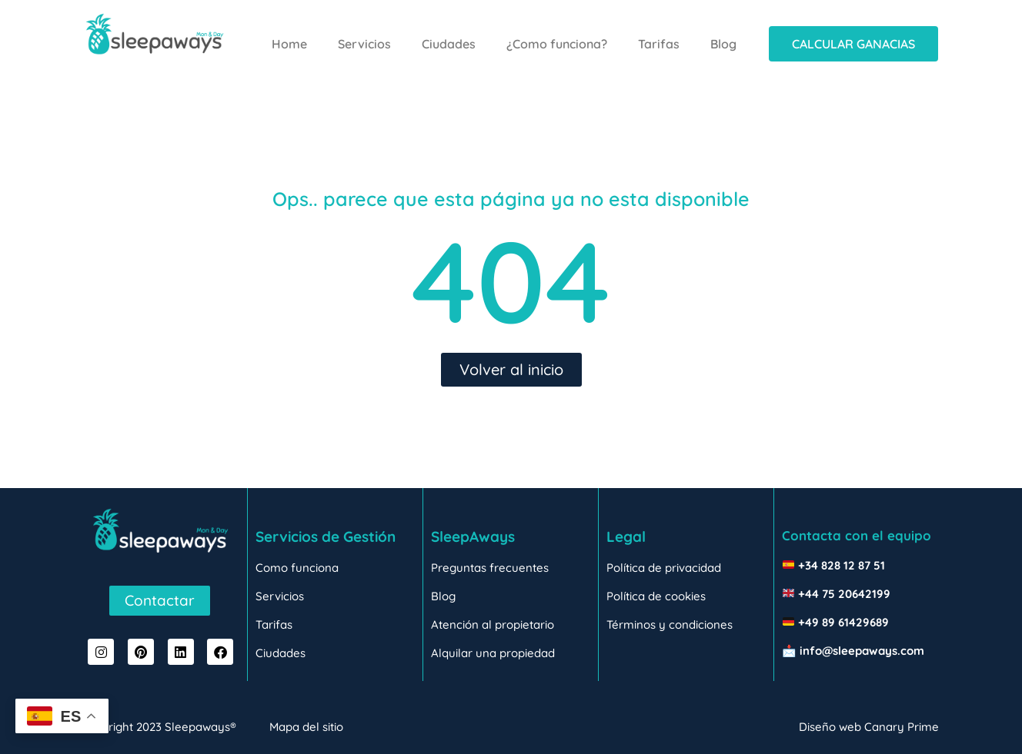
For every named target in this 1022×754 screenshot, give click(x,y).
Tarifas (659, 43)
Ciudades (449, 43)
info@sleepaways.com (862, 650)
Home (289, 43)
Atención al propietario (492, 624)
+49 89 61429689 (843, 622)
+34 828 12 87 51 (841, 565)
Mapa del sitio (306, 726)
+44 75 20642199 (844, 593)
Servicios (364, 43)
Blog (723, 43)
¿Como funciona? (556, 43)
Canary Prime (901, 726)
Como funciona (297, 567)
